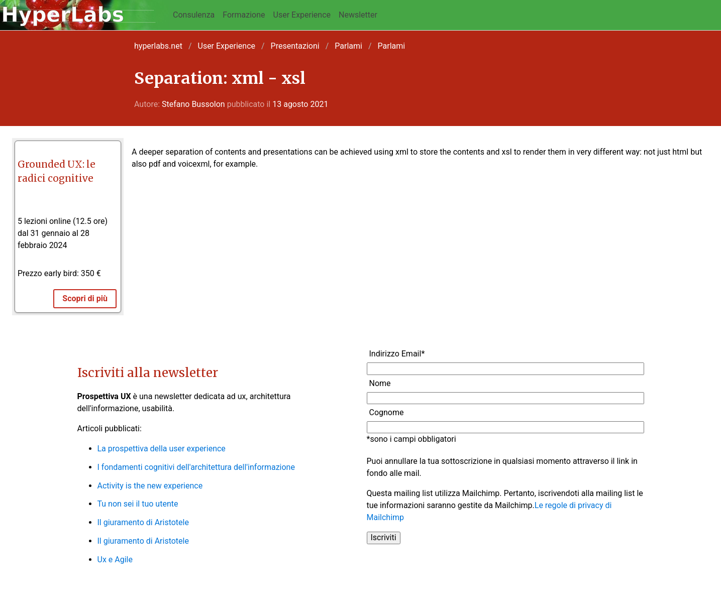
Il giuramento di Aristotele (143, 522)
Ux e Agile (115, 559)
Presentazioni (295, 46)
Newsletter (358, 15)
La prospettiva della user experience (161, 448)
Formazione (244, 15)
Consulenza (194, 15)
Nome (380, 383)
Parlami (348, 46)
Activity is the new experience (150, 485)
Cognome (386, 412)
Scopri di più (85, 298)
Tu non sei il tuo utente (137, 504)
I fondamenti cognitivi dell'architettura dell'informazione (196, 467)
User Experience (302, 15)
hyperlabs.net (158, 46)
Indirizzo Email (397, 353)
